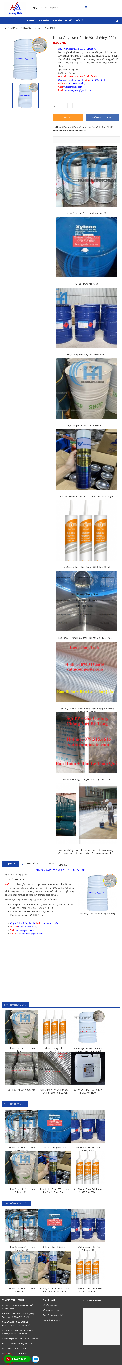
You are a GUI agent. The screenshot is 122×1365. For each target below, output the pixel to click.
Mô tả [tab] (11, 863)
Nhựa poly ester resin (20, 904)
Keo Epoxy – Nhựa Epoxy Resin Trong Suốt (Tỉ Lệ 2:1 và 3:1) (86, 637)
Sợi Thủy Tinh (36, 915)
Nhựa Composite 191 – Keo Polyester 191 (86, 213)
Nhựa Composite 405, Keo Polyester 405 (86, 354)
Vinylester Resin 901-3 (79, 130)
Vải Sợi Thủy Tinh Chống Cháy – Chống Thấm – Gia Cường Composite (55, 1091)
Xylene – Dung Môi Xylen (86, 283)
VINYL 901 (108, 127)
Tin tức (69, 20)
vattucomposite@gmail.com (20, 1343)
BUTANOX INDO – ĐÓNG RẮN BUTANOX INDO (88, 1091)
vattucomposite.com (72, 87)
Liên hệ (79, 20)
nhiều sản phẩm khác (47, 899)
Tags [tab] (51, 863)
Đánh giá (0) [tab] (32, 863)
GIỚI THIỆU (43, 20)
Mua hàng (68, 117)
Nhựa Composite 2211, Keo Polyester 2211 (86, 425)
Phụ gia (13, 915)
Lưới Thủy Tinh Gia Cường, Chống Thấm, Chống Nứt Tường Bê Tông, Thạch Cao (86, 710)
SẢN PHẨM (57, 20)
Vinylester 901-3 (60, 130)
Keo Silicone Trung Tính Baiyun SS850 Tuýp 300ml (86, 567)
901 (63, 127)
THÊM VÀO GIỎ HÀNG (102, 117)
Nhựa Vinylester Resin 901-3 (89, 127)
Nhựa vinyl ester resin (20, 911)
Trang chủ (29, 20)
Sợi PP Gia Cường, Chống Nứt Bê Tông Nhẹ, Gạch (86, 779)
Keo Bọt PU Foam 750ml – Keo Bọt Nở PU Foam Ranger (86, 496)
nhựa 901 (70, 127)
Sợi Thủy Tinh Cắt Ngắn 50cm (22, 1089)
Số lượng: (58, 106)
